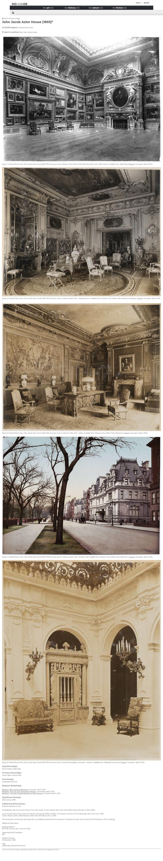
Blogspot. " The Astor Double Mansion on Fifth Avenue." (22, 793)
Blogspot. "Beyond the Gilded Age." (15, 790)
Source (131, 164)
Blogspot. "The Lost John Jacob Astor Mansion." (19, 791)
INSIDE (48, 7)
